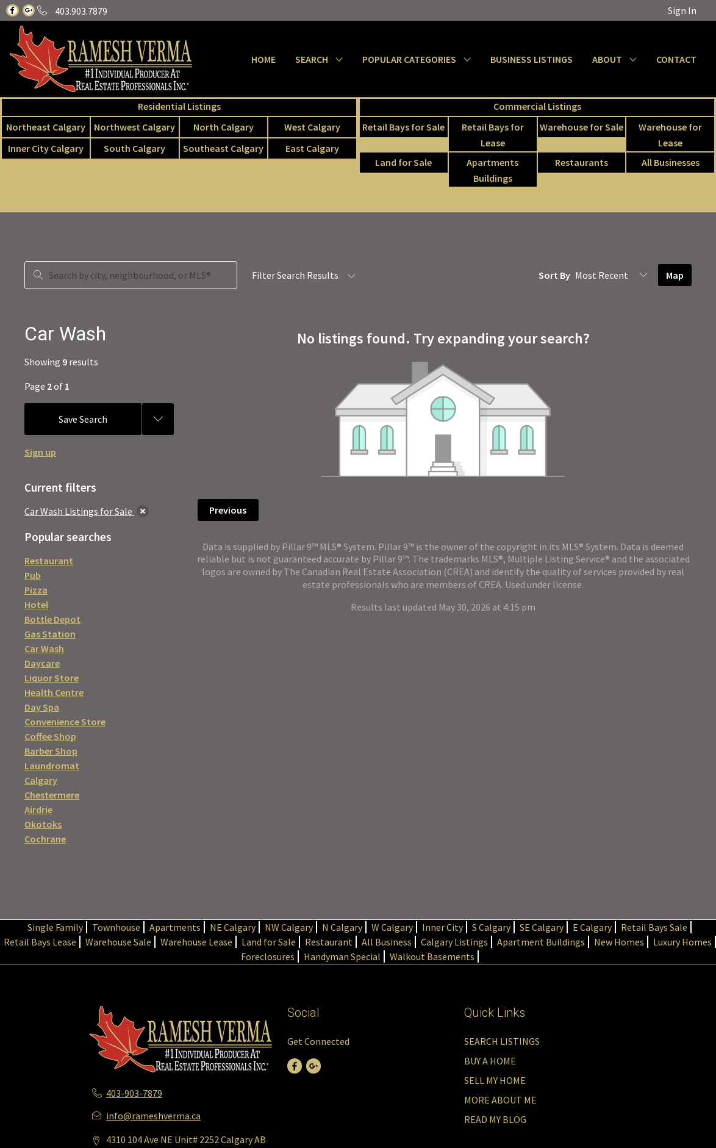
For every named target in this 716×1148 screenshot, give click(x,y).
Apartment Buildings (541, 942)
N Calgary (342, 927)
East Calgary (312, 148)
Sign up (40, 452)
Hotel (36, 604)
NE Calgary (233, 927)
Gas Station (50, 634)
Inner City (442, 927)
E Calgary (592, 927)
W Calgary (392, 927)
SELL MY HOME (495, 1080)
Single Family (55, 927)
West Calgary (312, 127)
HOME (263, 59)
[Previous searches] (158, 419)
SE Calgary (542, 927)
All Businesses (671, 162)
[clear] (143, 511)
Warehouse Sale (118, 942)
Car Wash (44, 648)
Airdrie (38, 809)
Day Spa (41, 707)
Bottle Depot (52, 619)
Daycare (42, 663)
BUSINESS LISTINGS (531, 59)
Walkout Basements (432, 956)
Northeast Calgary (45, 127)
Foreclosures (268, 956)
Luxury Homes (682, 942)
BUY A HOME (490, 1061)
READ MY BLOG (495, 1119)
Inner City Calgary (46, 148)
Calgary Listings (454, 942)
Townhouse (116, 927)
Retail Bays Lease (40, 942)
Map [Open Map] (675, 275)
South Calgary (134, 148)
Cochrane (45, 839)
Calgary (40, 780)
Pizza (36, 590)
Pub (32, 575)
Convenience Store (65, 722)
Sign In (682, 10)
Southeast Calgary (223, 148)
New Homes (619, 942)
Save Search (83, 419)
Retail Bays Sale (654, 927)
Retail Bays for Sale (403, 127)
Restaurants (581, 162)
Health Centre (54, 692)
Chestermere (51, 795)
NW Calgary (289, 927)
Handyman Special (342, 956)
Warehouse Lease (196, 942)
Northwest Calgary (134, 127)
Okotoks (43, 824)
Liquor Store (51, 678)
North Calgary (223, 127)
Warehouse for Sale (581, 127)
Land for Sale (403, 162)
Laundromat (51, 765)
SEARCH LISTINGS (502, 1041)
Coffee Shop (50, 736)
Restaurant (48, 560)
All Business (387, 942)
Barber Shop (50, 751)
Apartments (175, 927)
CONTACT (676, 59)
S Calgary (491, 927)
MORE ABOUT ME (500, 1100)
